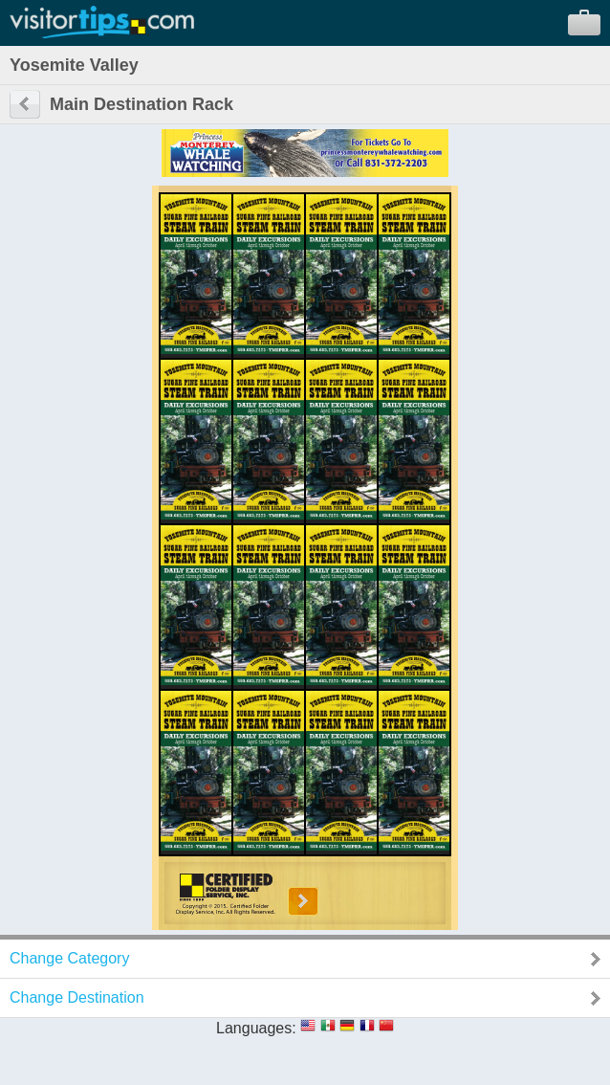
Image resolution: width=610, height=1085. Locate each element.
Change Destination (77, 997)
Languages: (256, 1028)
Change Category (69, 958)
